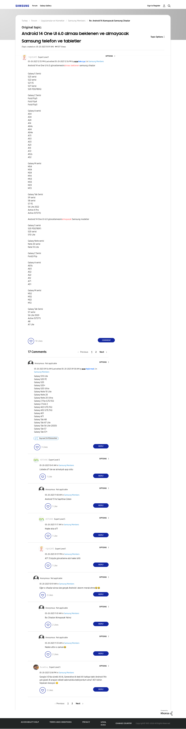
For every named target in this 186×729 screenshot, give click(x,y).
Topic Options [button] (157, 37)
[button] (110, 56)
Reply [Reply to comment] (100, 446)
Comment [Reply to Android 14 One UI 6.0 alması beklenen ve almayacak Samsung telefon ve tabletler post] (106, 340)
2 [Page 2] (95, 352)
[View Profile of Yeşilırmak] (90, 369)
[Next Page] (103, 352)
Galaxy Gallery (45, 6)
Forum (34, 6)
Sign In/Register (153, 6)
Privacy (86, 722)
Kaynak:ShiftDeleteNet (48, 438)
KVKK (103, 725)
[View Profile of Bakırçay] (81, 61)
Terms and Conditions (61, 722)
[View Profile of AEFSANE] (44, 460)
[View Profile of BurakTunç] (44, 667)
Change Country (124, 723)
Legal (103, 722)
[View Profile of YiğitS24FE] (32, 57)
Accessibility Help (30, 722)
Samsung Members (96, 61)
